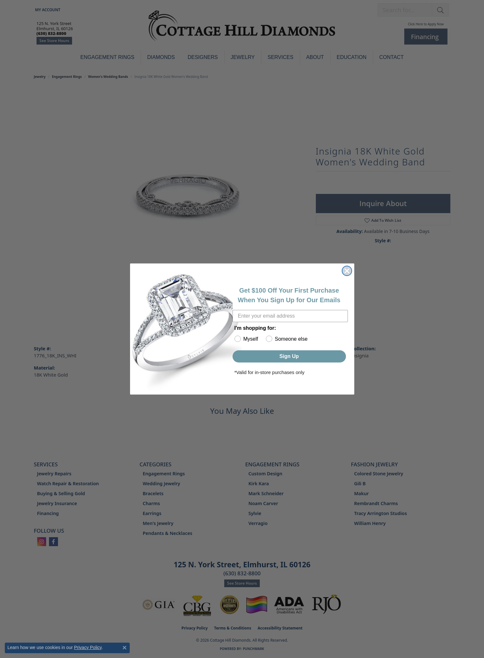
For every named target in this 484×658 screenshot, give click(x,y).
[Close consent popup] (125, 648)
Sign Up (289, 356)
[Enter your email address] (290, 316)
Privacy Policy (88, 647)
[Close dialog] (347, 271)
